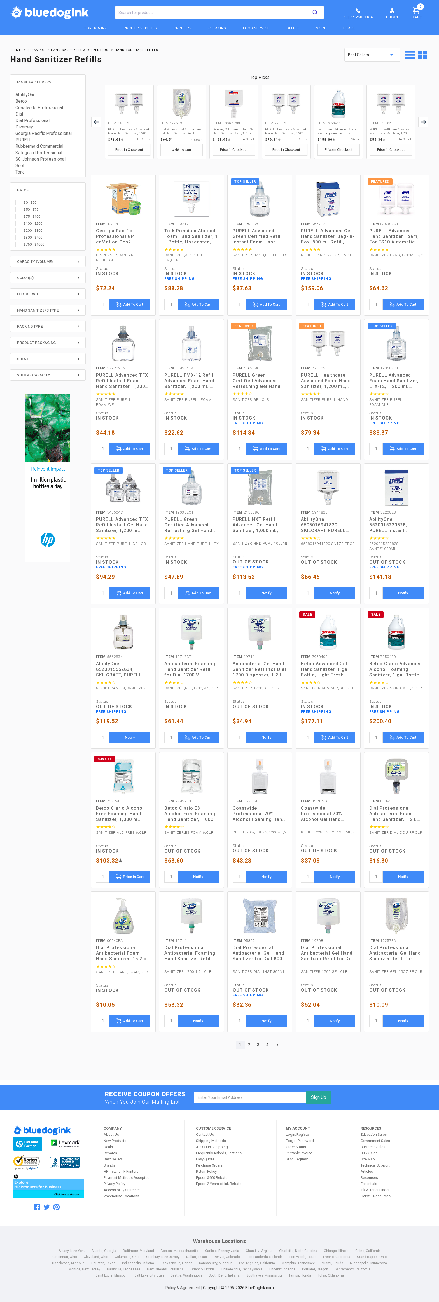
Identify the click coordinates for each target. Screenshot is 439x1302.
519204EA (178, 368)
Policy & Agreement (182, 1287)
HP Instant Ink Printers (121, 1171)
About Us (111, 1134)
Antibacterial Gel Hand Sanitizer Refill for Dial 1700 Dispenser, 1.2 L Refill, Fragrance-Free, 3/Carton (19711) (259, 669)
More (321, 28)
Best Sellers (113, 1159)
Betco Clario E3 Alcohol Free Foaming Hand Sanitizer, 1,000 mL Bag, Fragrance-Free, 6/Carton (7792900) (189, 813)
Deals (349, 28)
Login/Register (298, 1134)
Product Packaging (36, 343)
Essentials (369, 1184)
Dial (19, 114)
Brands (109, 1165)
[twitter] (46, 1207)
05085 (380, 801)
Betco (21, 101)
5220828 (382, 512)
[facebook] (37, 1207)
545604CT (110, 512)
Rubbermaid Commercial (39, 146)
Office (292, 28)
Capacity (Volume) (35, 261)
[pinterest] (56, 1207)
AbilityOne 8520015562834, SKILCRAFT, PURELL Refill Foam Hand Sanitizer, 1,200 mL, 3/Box (119, 669)
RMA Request (297, 1159)
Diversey (24, 127)
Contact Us (205, 1134)
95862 (244, 940)
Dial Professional (32, 120)
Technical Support (375, 1165)
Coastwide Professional (39, 107)
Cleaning (217, 28)
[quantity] (102, 304)
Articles (367, 1171)
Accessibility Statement (123, 1190)
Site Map (368, 1159)
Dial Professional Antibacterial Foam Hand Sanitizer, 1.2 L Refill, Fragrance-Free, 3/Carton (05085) (395, 813)
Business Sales (373, 1147)
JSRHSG (314, 801)
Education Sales (374, 1134)
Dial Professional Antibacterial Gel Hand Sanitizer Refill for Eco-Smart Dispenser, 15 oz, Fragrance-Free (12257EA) (395, 953)
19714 (175, 940)
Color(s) (25, 278)
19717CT (178, 657)
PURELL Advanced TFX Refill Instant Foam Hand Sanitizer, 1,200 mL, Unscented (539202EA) (122, 381)
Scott (20, 165)
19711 (244, 657)
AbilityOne (25, 94)
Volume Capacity (33, 375)
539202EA (110, 368)
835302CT (384, 224)
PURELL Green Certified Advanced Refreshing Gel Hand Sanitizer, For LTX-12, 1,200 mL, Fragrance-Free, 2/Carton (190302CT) (189, 525)
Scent (23, 359)
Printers (183, 28)
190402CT (247, 224)
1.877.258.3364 (358, 13)
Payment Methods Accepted (127, 1177)
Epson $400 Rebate (211, 1177)
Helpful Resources (376, 1196)
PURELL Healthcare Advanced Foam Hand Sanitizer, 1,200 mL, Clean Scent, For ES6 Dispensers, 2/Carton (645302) (128, 131)
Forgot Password (300, 1141)
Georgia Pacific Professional (43, 133)
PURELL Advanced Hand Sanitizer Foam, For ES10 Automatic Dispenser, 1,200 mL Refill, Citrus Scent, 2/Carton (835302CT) (394, 236)
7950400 (382, 657)
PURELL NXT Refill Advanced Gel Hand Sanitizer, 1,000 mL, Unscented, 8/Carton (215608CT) (257, 525)
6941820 (314, 512)
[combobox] (219, 12)
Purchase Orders (209, 1165)
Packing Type (30, 326)
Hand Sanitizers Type (38, 310)
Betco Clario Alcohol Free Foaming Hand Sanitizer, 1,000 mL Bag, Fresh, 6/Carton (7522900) (120, 813)
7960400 (314, 657)
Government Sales (375, 1141)
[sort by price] (372, 55)
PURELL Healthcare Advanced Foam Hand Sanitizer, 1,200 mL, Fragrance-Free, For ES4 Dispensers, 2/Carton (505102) (390, 131)
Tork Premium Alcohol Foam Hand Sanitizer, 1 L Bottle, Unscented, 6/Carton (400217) (191, 236)
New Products (115, 1141)
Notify (266, 593)
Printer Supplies (140, 28)
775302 (313, 368)
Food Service (256, 28)
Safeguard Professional (38, 152)
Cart (418, 12)
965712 (313, 224)
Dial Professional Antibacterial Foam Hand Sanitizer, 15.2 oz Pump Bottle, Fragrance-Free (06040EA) (123, 953)
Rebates (110, 1153)
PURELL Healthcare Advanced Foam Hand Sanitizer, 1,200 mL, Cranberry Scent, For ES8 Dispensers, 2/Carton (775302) (285, 131)
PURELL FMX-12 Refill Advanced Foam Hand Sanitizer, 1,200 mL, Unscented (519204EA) (190, 381)
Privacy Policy (114, 1184)
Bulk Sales (369, 1153)
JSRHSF (245, 801)
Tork (19, 172)
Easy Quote (205, 1159)
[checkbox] (47, 202)
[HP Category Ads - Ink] (48, 479)
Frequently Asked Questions (219, 1153)
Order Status (296, 1147)
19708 (312, 940)
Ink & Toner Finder (375, 1190)
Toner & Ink (95, 28)
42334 (107, 224)
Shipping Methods (211, 1141)
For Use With (29, 294)
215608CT (247, 512)
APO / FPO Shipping (212, 1147)
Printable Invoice (299, 1153)
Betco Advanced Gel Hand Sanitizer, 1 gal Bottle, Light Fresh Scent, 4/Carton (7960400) (325, 669)
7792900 (177, 801)
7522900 (109, 801)
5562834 (109, 657)
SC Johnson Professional (40, 159)
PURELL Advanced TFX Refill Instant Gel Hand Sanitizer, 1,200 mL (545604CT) (122, 525)
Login (392, 13)
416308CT (247, 368)
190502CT (384, 368)
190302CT (179, 512)
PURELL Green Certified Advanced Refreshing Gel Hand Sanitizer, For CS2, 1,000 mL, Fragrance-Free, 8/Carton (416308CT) (257, 381)
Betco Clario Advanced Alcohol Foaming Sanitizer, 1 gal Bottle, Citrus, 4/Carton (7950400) (337, 131)
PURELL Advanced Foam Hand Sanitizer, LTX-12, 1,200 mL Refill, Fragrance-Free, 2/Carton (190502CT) (395, 381)
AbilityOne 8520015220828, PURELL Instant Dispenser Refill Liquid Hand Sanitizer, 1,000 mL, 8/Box (395, 525)
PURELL (23, 139)
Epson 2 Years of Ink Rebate (218, 1184)
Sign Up (318, 1097)
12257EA (382, 940)
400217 (176, 224)
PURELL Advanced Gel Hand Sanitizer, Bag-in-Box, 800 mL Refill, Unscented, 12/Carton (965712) (327, 236)
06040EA (109, 940)
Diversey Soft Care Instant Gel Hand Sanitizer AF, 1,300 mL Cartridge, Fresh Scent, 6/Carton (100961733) (233, 131)
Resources (369, 1177)
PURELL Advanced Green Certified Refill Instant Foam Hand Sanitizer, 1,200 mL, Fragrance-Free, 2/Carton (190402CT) (257, 236)
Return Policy (206, 1171)
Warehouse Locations (121, 1196)
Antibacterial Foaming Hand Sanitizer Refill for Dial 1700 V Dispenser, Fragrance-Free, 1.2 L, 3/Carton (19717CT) (190, 669)
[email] (250, 1097)
